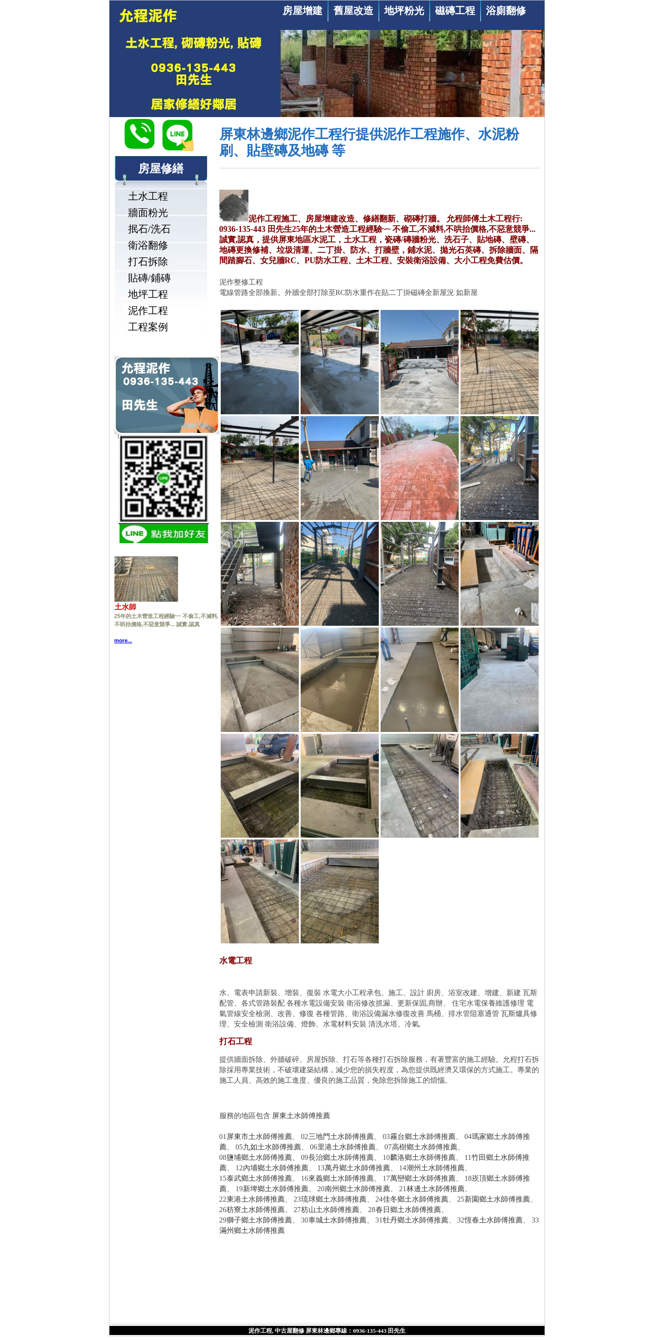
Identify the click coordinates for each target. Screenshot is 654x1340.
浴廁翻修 (506, 10)
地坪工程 (148, 294)
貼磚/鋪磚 (149, 278)
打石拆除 (148, 261)
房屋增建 (302, 10)
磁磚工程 (455, 10)
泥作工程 (148, 310)
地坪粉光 (404, 10)
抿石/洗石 (149, 229)
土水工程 (148, 196)
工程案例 (148, 327)
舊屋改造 (353, 10)
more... (123, 641)
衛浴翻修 (148, 245)
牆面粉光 (148, 212)
